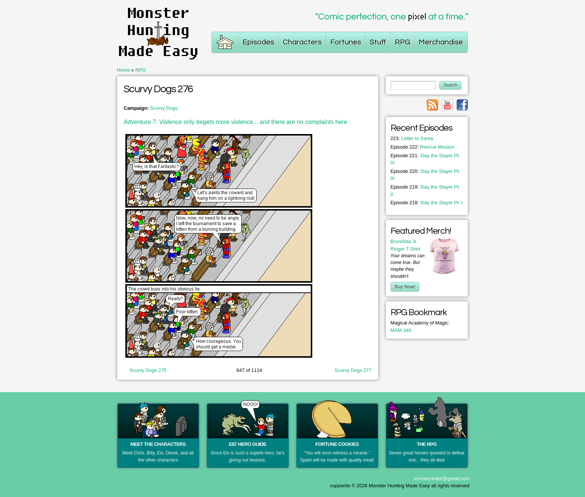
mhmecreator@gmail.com (441, 478)
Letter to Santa (412, 138)
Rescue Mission (422, 147)
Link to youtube (447, 105)
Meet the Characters (158, 444)
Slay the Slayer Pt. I (427, 202)
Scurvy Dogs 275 (147, 370)
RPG (140, 70)
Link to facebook (462, 105)
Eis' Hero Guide (247, 444)
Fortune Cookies (337, 444)
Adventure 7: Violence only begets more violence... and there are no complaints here (235, 122)
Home (123, 70)
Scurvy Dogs (164, 108)
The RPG (427, 444)
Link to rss (432, 105)
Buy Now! (405, 286)
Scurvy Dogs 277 (353, 370)
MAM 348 (401, 330)
